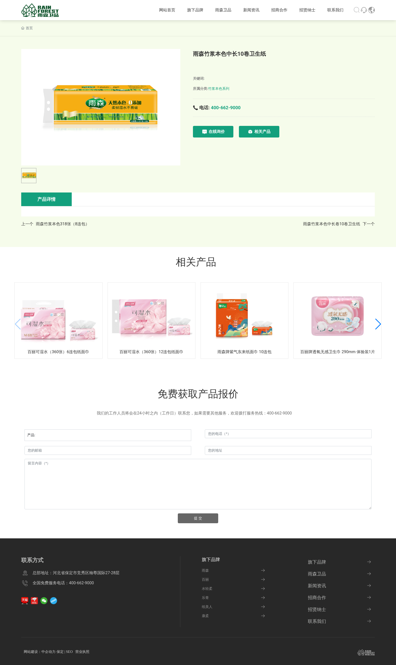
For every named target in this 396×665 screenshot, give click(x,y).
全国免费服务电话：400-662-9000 (63, 582)
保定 (60, 652)
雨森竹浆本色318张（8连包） (62, 223)
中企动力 (48, 652)
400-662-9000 (225, 107)
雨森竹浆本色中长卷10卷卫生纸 (331, 223)
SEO (69, 652)
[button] (378, 324)
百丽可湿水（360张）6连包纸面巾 (58, 351)
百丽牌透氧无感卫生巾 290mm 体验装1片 (337, 351)
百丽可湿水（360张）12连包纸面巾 (151, 351)
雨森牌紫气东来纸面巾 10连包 (244, 351)
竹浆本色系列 (218, 89)
